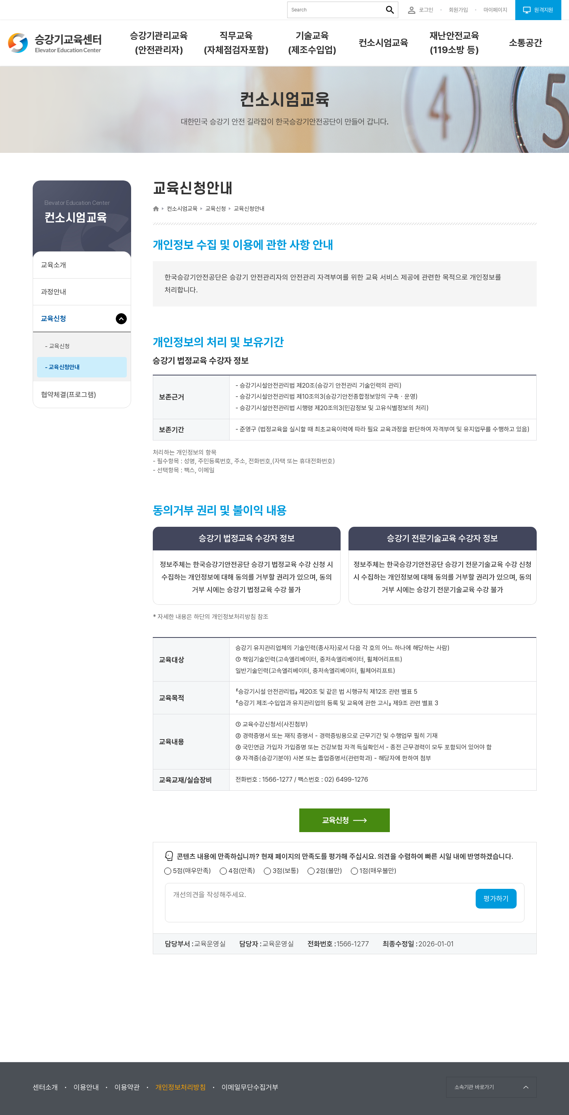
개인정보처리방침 (181, 1087)
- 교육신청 (57, 346)
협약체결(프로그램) (68, 394)
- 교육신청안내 (62, 367)
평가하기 (496, 898)
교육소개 (53, 265)
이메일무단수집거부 (250, 1087)
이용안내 (86, 1087)
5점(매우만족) (192, 871)
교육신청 (56, 322)
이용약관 (127, 1087)
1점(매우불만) (378, 871)
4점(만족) (241, 871)
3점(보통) (285, 871)
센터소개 (45, 1087)
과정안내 (53, 292)
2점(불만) (329, 871)
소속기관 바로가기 (474, 1087)
